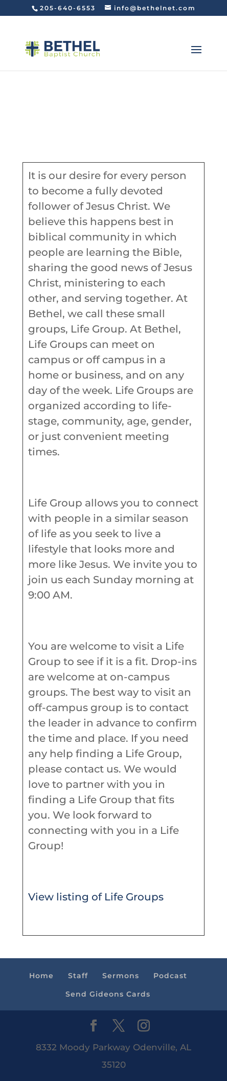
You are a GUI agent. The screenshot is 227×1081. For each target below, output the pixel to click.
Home (41, 975)
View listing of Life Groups (96, 897)
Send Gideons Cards (107, 994)
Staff (78, 975)
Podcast (170, 975)
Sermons (120, 975)
